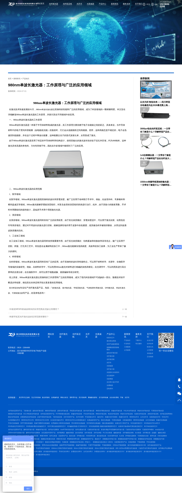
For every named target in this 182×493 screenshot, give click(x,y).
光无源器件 (110, 378)
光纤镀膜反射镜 (106, 446)
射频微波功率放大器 (132, 455)
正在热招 (150, 359)
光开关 (76, 6)
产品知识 (26, 78)
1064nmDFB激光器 (46, 455)
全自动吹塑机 (140, 400)
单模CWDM (37, 451)
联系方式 (150, 349)
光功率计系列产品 (89, 471)
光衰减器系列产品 (14, 430)
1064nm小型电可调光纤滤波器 (104, 467)
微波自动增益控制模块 (88, 459)
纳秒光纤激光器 (54, 414)
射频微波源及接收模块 (113, 351)
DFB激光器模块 (137, 451)
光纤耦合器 (127, 446)
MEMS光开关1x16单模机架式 (155, 426)
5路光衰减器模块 (47, 434)
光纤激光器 (50, 6)
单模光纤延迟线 (125, 418)
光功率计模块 (102, 471)
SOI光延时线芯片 (79, 434)
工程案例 (127, 349)
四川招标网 (100, 400)
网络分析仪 (76, 400)
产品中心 (99, 6)
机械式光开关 (28, 426)
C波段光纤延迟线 (14, 422)
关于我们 (135, 6)
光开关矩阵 (131, 422)
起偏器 (136, 446)
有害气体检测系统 (113, 346)
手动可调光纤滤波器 (84, 467)
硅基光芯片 (110, 340)
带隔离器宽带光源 (91, 455)
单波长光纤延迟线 (153, 418)
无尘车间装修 (40, 400)
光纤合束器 (48, 451)
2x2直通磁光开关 (88, 426)
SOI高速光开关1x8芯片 (96, 434)
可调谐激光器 (29, 293)
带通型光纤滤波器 (67, 467)
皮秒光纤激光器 (68, 414)
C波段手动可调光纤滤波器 (41, 471)
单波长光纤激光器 (158, 414)
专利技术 (150, 356)
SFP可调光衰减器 (119, 430)
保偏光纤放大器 (141, 438)
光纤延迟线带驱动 (43, 422)
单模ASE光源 (77, 455)
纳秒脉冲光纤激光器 (30, 418)
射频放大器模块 (61, 459)
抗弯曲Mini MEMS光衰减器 (156, 430)
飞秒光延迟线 (105, 422)
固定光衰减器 (28, 430)
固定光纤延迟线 (57, 422)
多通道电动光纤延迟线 (73, 422)
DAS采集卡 (73, 459)
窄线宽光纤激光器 (83, 414)
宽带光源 (163, 451)
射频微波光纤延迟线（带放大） (118, 459)
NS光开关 (75, 426)
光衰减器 (87, 6)
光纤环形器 (156, 446)
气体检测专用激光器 (101, 288)
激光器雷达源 (103, 451)
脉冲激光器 (70, 288)
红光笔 (126, 451)
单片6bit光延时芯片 (96, 438)
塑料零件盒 (88, 400)
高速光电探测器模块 (68, 463)
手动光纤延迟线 (111, 418)
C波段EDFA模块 (103, 442)
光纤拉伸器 (71, 446)
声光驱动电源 (75, 471)
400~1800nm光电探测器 (49, 463)
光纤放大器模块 (155, 438)
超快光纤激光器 (112, 355)
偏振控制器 (39, 446)
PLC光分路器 (82, 446)
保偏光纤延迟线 (97, 418)
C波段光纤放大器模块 (86, 442)
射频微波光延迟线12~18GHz (142, 459)
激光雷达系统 (111, 343)
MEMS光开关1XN (103, 426)
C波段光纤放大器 (44, 442)
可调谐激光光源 (151, 451)
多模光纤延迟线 (28, 422)
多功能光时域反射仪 (117, 471)
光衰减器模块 (52, 430)
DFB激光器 (118, 288)
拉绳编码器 (64, 400)
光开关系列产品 (118, 422)
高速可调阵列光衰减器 (136, 430)
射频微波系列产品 (106, 455)
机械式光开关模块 (14, 426)
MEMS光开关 (40, 426)
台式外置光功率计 (88, 475)
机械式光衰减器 (91, 430)
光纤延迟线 (64, 6)
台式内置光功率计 (104, 475)
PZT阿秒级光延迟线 (82, 418)
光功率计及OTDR (113, 384)
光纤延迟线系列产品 (66, 418)
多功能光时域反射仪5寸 (51, 475)
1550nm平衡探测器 (162, 463)
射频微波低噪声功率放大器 (151, 455)
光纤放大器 (110, 371)
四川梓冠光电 (15, 288)
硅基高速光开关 (63, 426)
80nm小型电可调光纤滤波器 (127, 467)
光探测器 (110, 381)
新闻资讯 (111, 6)
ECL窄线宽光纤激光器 (48, 418)
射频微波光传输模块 (46, 459)
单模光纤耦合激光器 (113, 414)
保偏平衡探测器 (120, 463)
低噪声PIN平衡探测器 (104, 463)
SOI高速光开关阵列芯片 (115, 434)
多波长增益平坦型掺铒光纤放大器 (64, 442)
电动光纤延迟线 (138, 418)
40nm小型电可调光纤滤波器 (150, 467)
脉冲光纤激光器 (97, 414)
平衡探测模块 (148, 463)
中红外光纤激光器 (143, 414)
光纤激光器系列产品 (15, 414)
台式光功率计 (159, 471)
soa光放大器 (115, 442)
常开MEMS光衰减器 (32, 434)
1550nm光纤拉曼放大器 (131, 442)
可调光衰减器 (40, 430)
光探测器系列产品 (161, 459)
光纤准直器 (61, 446)
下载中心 (138, 343)
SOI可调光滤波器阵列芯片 (158, 434)
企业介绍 (150, 343)
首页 (10, 78)
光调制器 (110, 388)
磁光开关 (154, 422)
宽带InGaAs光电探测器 (86, 463)
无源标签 (101, 459)
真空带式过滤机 (25, 400)
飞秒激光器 (58, 288)
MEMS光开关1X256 (119, 426)
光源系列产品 (59, 451)
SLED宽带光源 (116, 451)
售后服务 (138, 346)
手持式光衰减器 (105, 430)
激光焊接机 (52, 400)
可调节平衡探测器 (134, 463)
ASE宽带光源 (91, 451)
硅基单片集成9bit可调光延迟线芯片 (74, 438)
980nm (39, 109)
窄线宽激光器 (84, 288)
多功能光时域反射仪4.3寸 (71, 475)
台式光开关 (52, 426)
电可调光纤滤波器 (52, 467)
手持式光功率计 (132, 471)
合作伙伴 (150, 346)
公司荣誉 (150, 352)
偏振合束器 (146, 446)
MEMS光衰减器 (65, 430)
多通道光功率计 (146, 471)
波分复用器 (50, 446)
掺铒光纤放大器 (128, 438)
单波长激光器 (48, 109)
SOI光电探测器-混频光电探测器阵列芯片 (45, 438)
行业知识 (127, 346)
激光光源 (70, 451)
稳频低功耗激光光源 (63, 455)
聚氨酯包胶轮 (113, 400)
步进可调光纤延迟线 (91, 422)
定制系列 (110, 391)
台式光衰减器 (78, 430)
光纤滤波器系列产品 (36, 467)
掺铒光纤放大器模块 (150, 442)
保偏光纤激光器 (128, 414)
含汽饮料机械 (127, 400)
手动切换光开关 (143, 422)
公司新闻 (127, 352)
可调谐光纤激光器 (14, 418)
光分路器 (118, 446)
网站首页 (37, 6)
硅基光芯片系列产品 (63, 434)
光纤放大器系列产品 (113, 438)
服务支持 (123, 6)
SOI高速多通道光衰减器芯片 (136, 434)
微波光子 (119, 455)
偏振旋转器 (94, 446)
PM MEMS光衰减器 (15, 434)
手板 (151, 400)
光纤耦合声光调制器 (61, 471)
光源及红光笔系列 (113, 375)
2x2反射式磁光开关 (135, 426)
